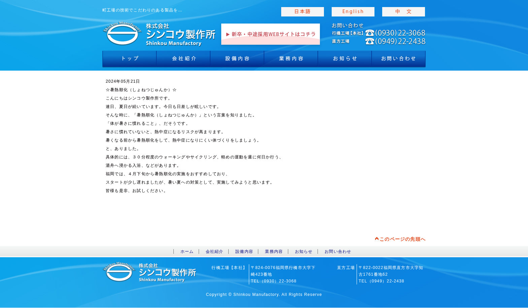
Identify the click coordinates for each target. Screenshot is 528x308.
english (353, 12)
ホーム (187, 251)
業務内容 (291, 60)
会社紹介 (183, 60)
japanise (303, 12)
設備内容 (237, 60)
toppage (159, 33)
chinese (404, 12)
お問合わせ (399, 60)
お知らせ (345, 60)
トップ (129, 60)
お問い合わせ (338, 251)
